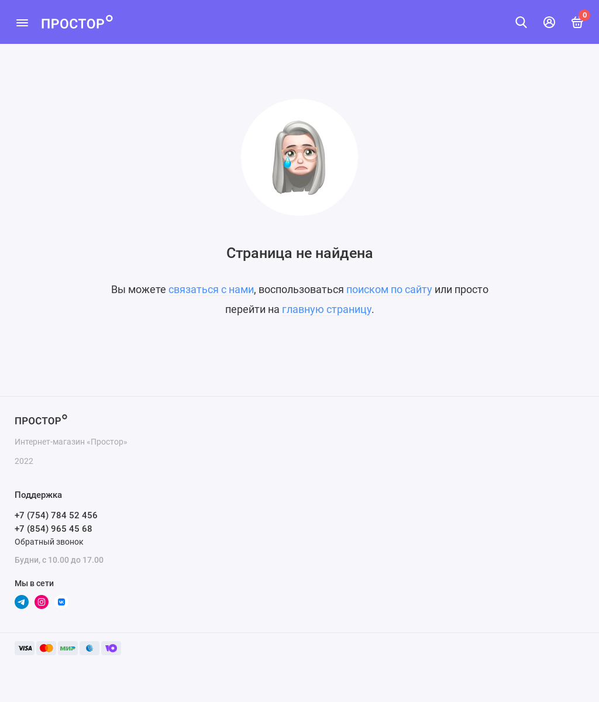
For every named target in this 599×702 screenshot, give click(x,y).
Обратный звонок (49, 541)
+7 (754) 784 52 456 (56, 515)
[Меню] (22, 22)
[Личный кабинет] (549, 22)
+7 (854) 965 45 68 (53, 529)
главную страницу (326, 309)
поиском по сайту (389, 289)
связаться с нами (211, 289)
